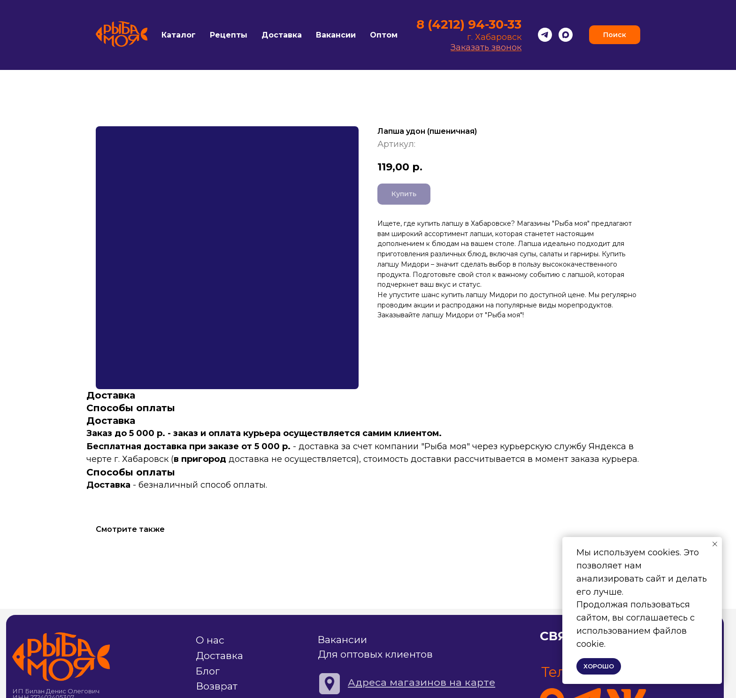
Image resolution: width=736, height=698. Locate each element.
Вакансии (336, 35)
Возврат (217, 686)
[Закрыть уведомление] (715, 544)
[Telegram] (545, 35)
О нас (210, 640)
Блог (208, 671)
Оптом (384, 35)
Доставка (281, 35)
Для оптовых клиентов (375, 654)
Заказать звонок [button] (486, 47)
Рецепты (228, 35)
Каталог (178, 35)
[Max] (566, 35)
